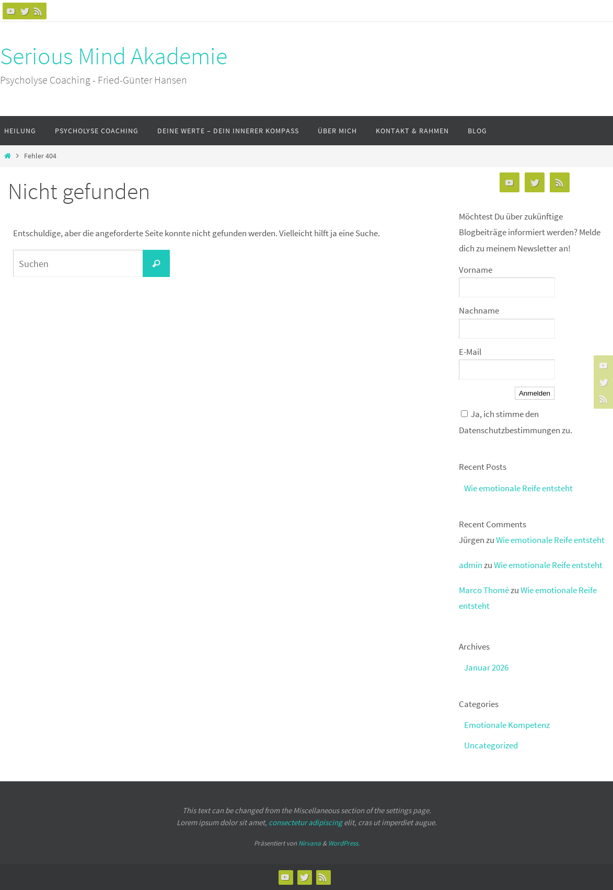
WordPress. (344, 843)
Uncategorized (491, 745)
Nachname (479, 310)
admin (470, 565)
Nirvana (309, 843)
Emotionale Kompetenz (507, 725)
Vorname (475, 269)
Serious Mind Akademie (113, 56)
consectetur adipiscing (305, 822)
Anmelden (534, 393)
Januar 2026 (486, 667)
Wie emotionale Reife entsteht (518, 488)
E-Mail (470, 351)
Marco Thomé (484, 590)
